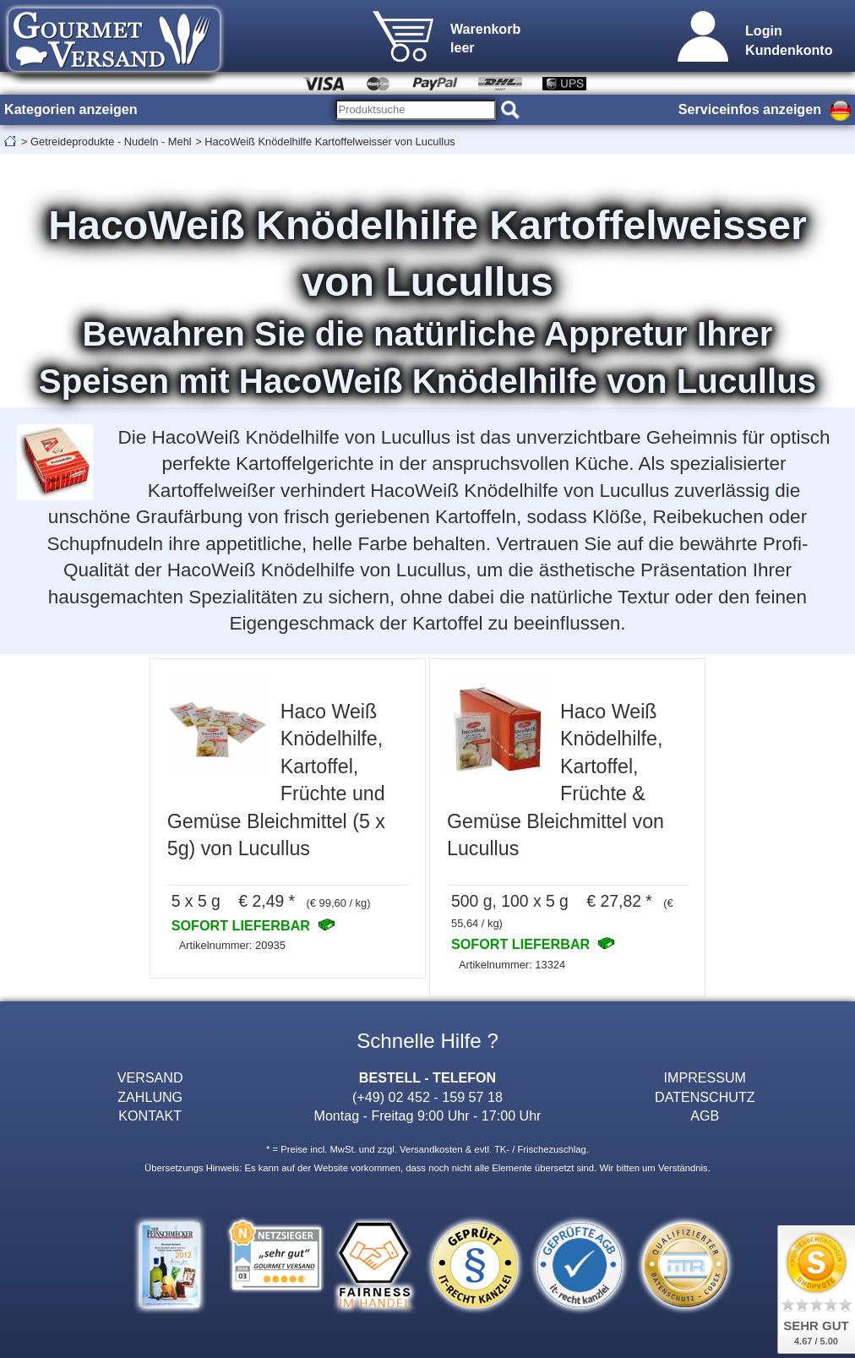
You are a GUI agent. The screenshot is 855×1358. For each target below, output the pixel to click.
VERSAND (150, 1077)
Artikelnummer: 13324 (512, 964)
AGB (704, 1115)
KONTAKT (150, 1115)
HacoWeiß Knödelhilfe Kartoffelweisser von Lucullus (329, 141)
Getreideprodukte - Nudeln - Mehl (111, 141)
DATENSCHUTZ (705, 1096)
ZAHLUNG (149, 1096)
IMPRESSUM (705, 1077)
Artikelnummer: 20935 (232, 945)
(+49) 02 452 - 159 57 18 (427, 1096)
